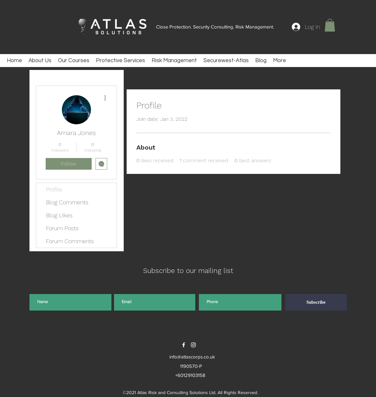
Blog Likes (59, 215)
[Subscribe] (316, 302)
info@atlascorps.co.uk (192, 356)
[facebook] (183, 345)
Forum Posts (62, 228)
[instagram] (193, 345)
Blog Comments (67, 202)
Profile (54, 189)
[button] (330, 25)
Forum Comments (70, 241)
